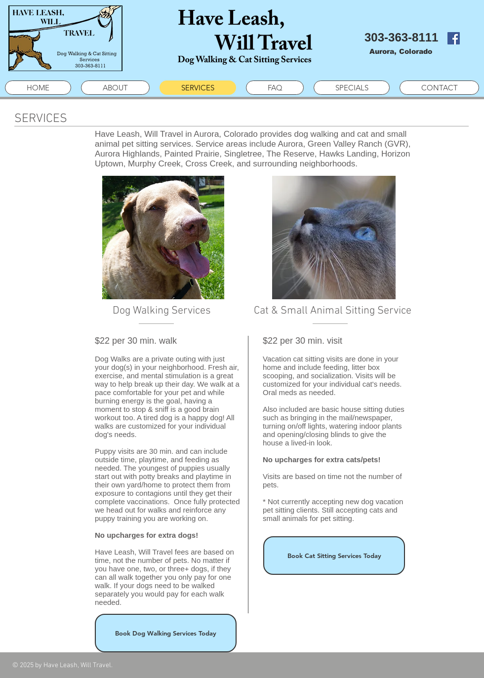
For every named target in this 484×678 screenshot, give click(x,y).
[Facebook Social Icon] (453, 38)
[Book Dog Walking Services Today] (166, 633)
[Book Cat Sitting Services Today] (334, 555)
